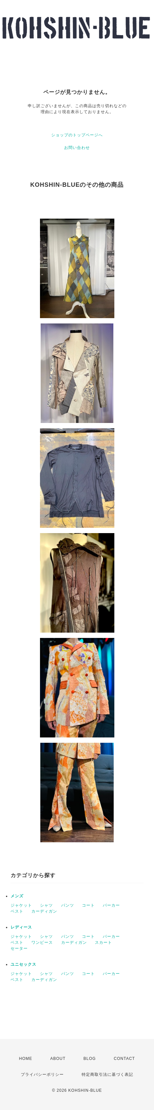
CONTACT (124, 1058)
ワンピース (42, 942)
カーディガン (44, 911)
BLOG (90, 1058)
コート (88, 905)
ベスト (17, 911)
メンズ (17, 896)
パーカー (111, 905)
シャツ (46, 905)
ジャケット (21, 905)
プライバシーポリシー (42, 1074)
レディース (21, 927)
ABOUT (57, 1058)
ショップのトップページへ (77, 135)
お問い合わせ (77, 147)
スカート (103, 942)
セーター (19, 948)
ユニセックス (23, 964)
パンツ (67, 905)
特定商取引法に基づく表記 (107, 1074)
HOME (25, 1058)
